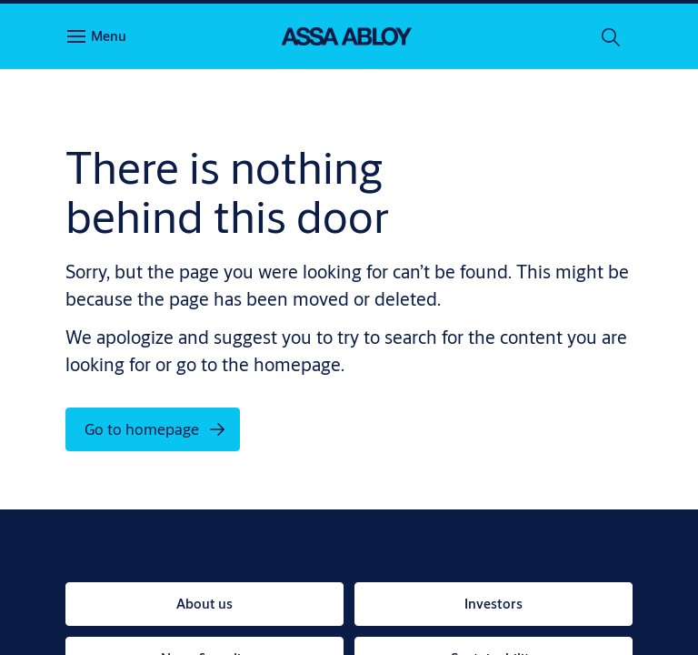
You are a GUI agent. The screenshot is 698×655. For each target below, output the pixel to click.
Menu (108, 36)
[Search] (612, 36)
